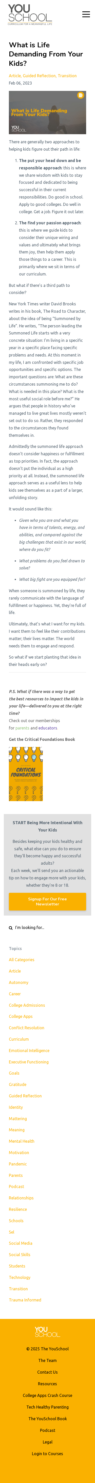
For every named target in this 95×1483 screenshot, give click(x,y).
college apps (21, 1016)
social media (20, 1243)
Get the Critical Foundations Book (42, 739)
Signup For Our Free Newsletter (47, 901)
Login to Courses (47, 1453)
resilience (18, 1209)
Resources (47, 1383)
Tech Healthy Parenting (47, 1407)
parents (22, 728)
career (15, 994)
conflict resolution (26, 1027)
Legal (47, 1442)
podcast (16, 1186)
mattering (18, 1118)
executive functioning (29, 1062)
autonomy (18, 982)
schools (16, 1220)
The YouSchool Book (47, 1418)
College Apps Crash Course (47, 1395)
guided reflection (39, 75)
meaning (17, 1130)
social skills (19, 1254)
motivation (19, 1152)
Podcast (47, 1430)
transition (67, 75)
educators (48, 728)
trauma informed (25, 1300)
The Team (47, 1360)
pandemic (18, 1164)
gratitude (17, 1084)
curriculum (19, 1039)
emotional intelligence (29, 1050)
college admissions (27, 1005)
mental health (21, 1141)
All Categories (21, 959)
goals (14, 1073)
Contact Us (47, 1372)
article (15, 75)
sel (11, 1232)
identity (16, 1107)
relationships (21, 1198)
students (17, 1266)
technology (19, 1277)
